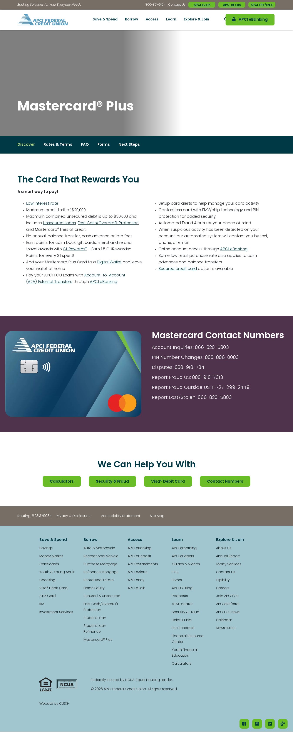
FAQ (175, 572)
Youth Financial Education (185, 653)
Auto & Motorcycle (99, 548)
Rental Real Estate (99, 580)
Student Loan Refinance (95, 629)
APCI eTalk (136, 588)
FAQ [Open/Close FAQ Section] (85, 145)
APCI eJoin (202, 5)
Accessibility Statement (120, 516)
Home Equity (94, 588)
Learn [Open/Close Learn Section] (171, 19)
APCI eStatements (143, 564)
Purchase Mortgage (100, 564)
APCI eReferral (262, 5)
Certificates (49, 564)
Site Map (157, 516)
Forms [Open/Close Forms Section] (104, 145)
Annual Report (228, 556)
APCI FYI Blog (182, 588)
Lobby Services (228, 564)
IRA (41, 604)
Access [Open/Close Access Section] (152, 19)
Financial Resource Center (187, 639)
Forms (177, 580)
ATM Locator (182, 604)
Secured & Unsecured (102, 596)
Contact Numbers (225, 482)
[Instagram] (257, 724)
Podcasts (180, 596)
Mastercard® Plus (98, 640)
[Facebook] (244, 724)
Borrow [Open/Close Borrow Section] (131, 19)
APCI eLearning (184, 548)
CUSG (64, 704)
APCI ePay (136, 580)
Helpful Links (182, 620)
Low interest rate (42, 204)
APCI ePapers (183, 556)
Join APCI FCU (227, 596)
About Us (223, 548)
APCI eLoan (232, 5)
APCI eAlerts (137, 572)
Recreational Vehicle (101, 556)
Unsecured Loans (60, 223)
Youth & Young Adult (56, 572)
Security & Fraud (112, 482)
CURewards (76, 249)
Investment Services (56, 612)
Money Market (51, 556)
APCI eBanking (249, 19)
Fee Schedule (183, 628)
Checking (47, 580)
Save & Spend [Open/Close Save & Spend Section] (105, 19)
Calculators (62, 482)
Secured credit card (178, 269)
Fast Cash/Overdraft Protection (109, 223)
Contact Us (177, 5)
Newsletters (225, 628)
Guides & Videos (186, 564)
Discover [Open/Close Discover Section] (26, 145)
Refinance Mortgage (101, 572)
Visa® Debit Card (168, 482)
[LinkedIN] (270, 724)
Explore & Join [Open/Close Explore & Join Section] (196, 19)
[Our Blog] (283, 724)
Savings (46, 548)
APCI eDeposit (139, 556)
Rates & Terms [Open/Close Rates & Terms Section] (58, 145)
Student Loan (95, 618)
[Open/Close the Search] (218, 20)
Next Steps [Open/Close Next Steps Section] (130, 145)
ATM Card (47, 596)
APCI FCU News (228, 612)
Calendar (224, 620)
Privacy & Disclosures (73, 516)
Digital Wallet (111, 262)
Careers (222, 588)
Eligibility (223, 580)
